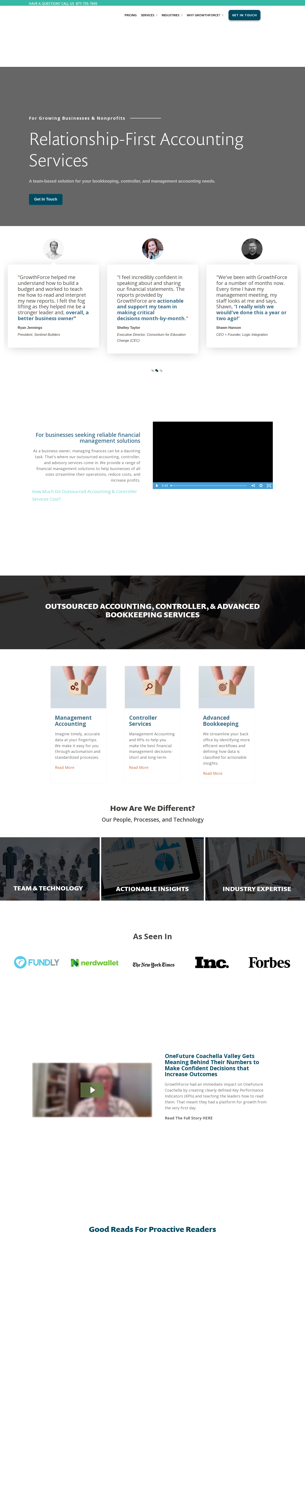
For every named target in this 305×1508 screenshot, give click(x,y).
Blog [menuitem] (82, 1358)
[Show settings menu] (261, 443)
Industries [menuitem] (170, 15)
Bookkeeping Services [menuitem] (42, 1358)
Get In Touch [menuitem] (244, 15)
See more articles (152, 1307)
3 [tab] (160, 328)
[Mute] (253, 443)
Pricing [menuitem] (131, 15)
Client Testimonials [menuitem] (141, 1366)
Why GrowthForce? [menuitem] (203, 15)
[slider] (209, 443)
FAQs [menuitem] (133, 1372)
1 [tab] (152, 328)
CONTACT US (193, 1345)
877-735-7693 (86, 3)
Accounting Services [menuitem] (41, 1364)
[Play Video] (157, 443)
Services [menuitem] (147, 15)
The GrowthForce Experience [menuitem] (147, 1360)
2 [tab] (156, 328)
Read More (74, 725)
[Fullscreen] (269, 443)
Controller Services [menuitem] (40, 1370)
